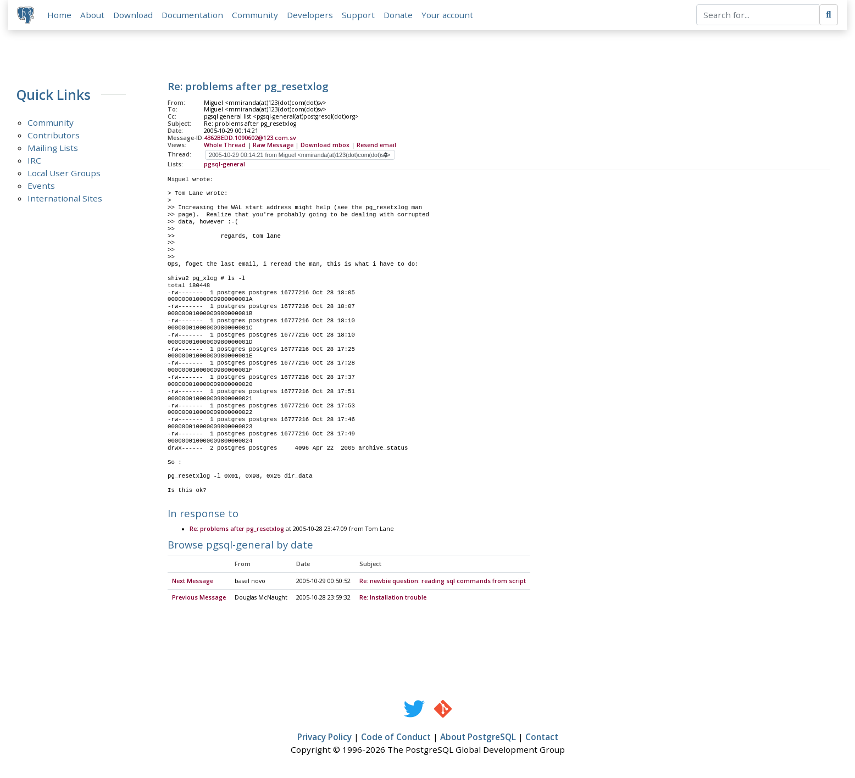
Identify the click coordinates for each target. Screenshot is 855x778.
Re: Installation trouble (392, 598)
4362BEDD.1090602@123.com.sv (250, 138)
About (92, 14)
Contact (541, 737)
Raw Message (273, 145)
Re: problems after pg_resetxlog (238, 530)
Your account (447, 14)
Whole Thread (225, 145)
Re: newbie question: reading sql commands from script (442, 581)
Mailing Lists (52, 148)
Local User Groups (64, 173)
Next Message (192, 581)
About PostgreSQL (478, 737)
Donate (398, 14)
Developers (310, 14)
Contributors (53, 135)
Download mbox (325, 145)
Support (358, 14)
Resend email (376, 145)
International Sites (64, 198)
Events (41, 186)
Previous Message (199, 598)
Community (255, 14)
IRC (34, 160)
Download (133, 14)
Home (59, 14)
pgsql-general (224, 164)
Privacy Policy (324, 737)
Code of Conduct (396, 737)
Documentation (192, 14)
